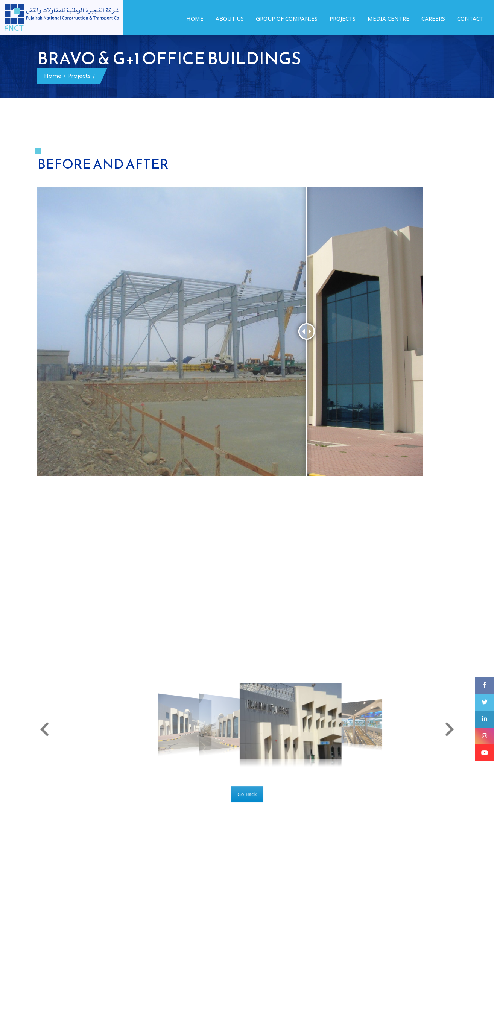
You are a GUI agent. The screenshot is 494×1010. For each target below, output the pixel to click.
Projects (79, 75)
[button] (57, 728)
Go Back (246, 789)
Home (52, 75)
